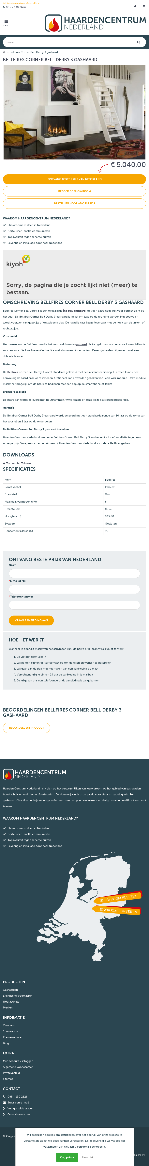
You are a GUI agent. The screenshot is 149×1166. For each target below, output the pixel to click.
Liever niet (87, 1157)
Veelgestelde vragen (20, 1108)
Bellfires (12, 372)
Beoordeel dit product (26, 728)
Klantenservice (12, 1037)
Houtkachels (11, 1001)
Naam (12, 565)
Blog (6, 1043)
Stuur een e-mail (18, 1102)
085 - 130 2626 (16, 7)
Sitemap (8, 1079)
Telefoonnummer (21, 596)
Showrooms (10, 1031)
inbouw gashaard (74, 310)
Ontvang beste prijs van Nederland (75, 179)
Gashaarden (10, 989)
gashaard (81, 344)
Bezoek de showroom (74, 191)
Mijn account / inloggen (18, 1061)
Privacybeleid (11, 1073)
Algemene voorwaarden (18, 1067)
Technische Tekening (17, 463)
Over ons (9, 1025)
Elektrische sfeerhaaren (17, 995)
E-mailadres (17, 581)
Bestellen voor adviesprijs (74, 203)
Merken (7, 1007)
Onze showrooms (18, 1114)
